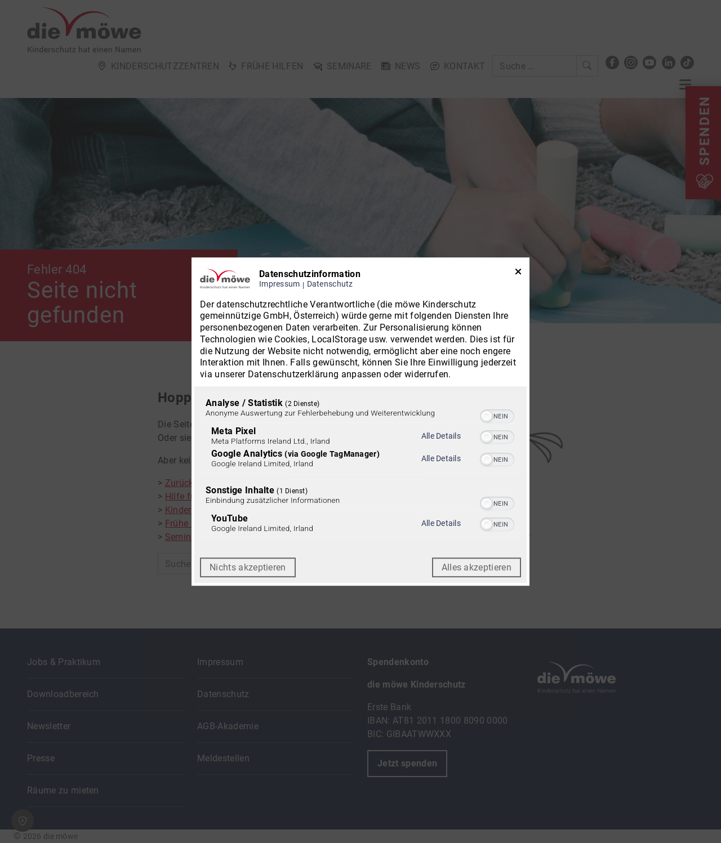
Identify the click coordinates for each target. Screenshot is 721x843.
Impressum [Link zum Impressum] (279, 284)
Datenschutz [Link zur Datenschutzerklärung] (330, 284)
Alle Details (441, 435)
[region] (360, 468)
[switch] (497, 415)
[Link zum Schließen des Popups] (518, 274)
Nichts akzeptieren (248, 567)
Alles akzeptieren (476, 567)
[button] (487, 416)
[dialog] (360, 421)
